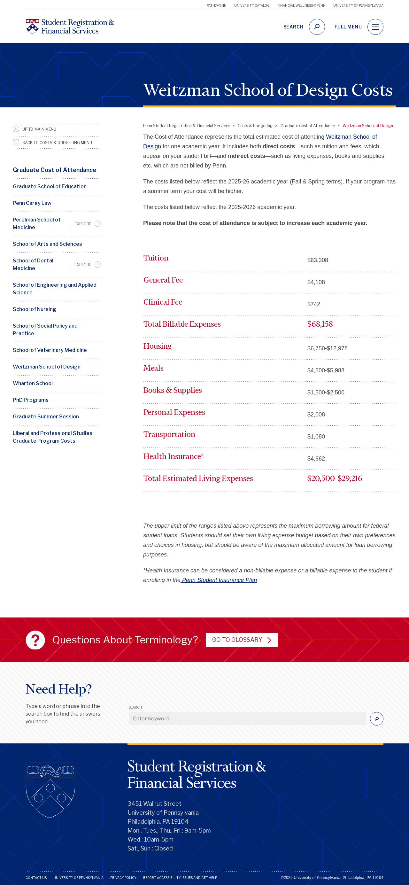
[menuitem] (57, 224)
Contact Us (36, 878)
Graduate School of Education (50, 186)
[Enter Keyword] (247, 718)
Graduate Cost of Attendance (54, 170)
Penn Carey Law (32, 203)
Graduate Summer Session (46, 417)
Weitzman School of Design (47, 367)
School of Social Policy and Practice (45, 330)
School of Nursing (34, 309)
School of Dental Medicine (33, 264)
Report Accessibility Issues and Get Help (180, 878)
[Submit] (376, 719)
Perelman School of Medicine (36, 223)
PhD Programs (31, 400)
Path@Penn (217, 5)
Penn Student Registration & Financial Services (186, 125)
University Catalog (252, 5)
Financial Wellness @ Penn (301, 5)
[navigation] (375, 27)
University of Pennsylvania (358, 5)
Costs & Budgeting (255, 125)
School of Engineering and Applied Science (54, 289)
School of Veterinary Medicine (50, 350)
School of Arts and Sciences (47, 244)
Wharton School (33, 383)
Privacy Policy (123, 878)
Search (135, 707)
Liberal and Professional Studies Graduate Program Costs (52, 437)
